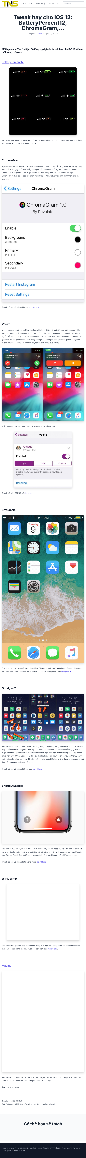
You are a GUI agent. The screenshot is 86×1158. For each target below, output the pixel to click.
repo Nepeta (33, 307)
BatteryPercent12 (13, 62)
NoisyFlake (66, 671)
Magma (6, 965)
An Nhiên (38, 34)
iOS (13, 1101)
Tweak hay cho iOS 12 (33, 1104)
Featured (9, 1104)
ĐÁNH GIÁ (53, 3)
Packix (28, 493)
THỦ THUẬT (41, 3)
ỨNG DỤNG (28, 3)
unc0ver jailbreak (48, 1104)
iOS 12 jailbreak (18, 1104)
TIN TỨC (19, 1101)
